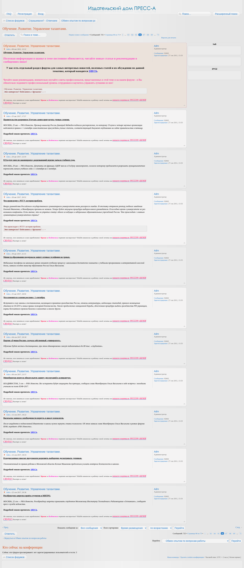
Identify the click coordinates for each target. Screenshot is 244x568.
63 (128, 35)
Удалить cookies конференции (192, 557)
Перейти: (156, 541)
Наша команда (173, 557)
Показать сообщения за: (80, 528)
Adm (8, 49)
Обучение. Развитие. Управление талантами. (35, 28)
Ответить (9, 35)
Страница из (112, 35)
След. (238, 527)
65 (136, 35)
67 (144, 35)
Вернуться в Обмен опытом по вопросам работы (25, 538)
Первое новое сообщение (79, 35)
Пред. (6, 527)
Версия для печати (168, 38)
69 (152, 35)
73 (158, 35)
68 (148, 35)
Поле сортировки (125, 528)
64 (132, 35)
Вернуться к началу (184, 105)
